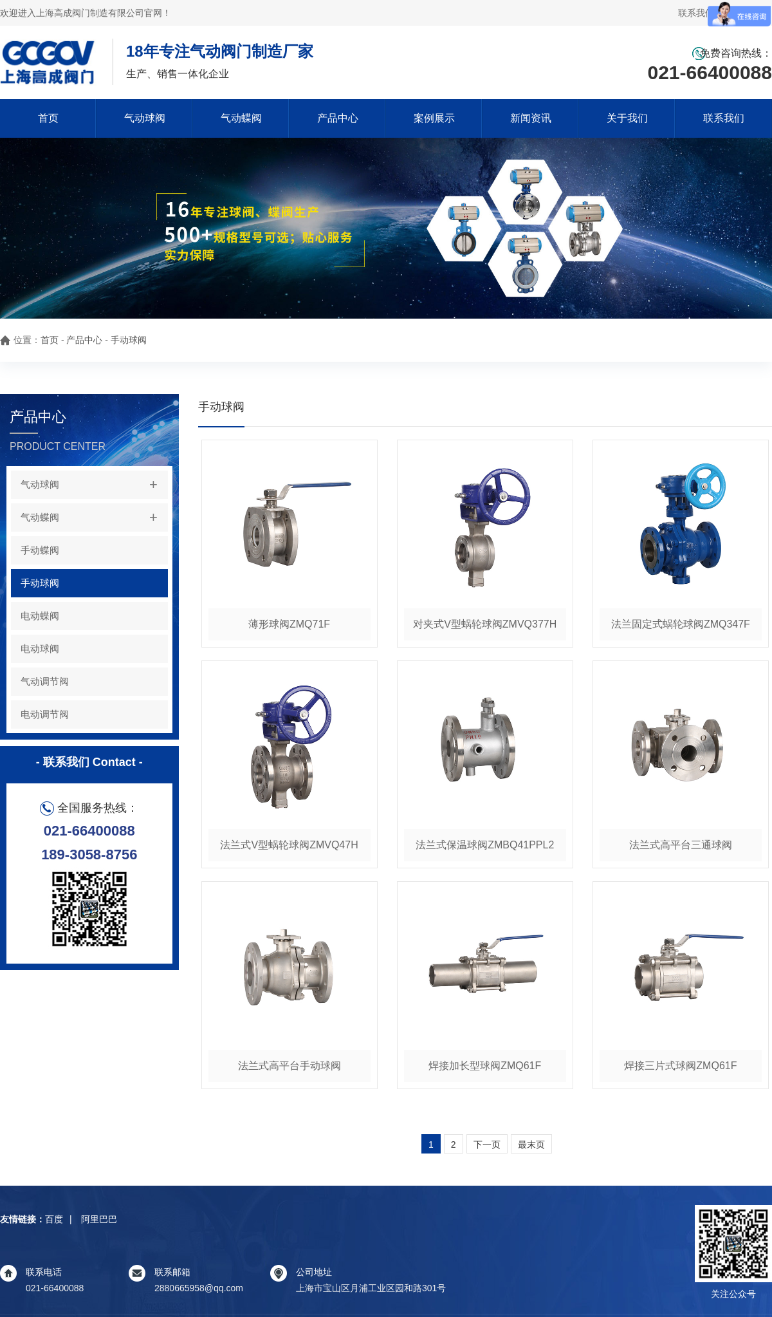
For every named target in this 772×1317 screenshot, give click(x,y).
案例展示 (434, 118)
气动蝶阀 (241, 118)
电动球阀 (40, 648)
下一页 (487, 1144)
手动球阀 (129, 340)
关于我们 (627, 118)
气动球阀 (144, 118)
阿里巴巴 (99, 1219)
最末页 (531, 1144)
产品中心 (337, 118)
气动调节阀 (45, 681)
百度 (54, 1219)
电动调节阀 (45, 714)
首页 (48, 118)
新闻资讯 (530, 118)
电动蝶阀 (40, 615)
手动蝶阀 (40, 550)
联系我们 (723, 118)
